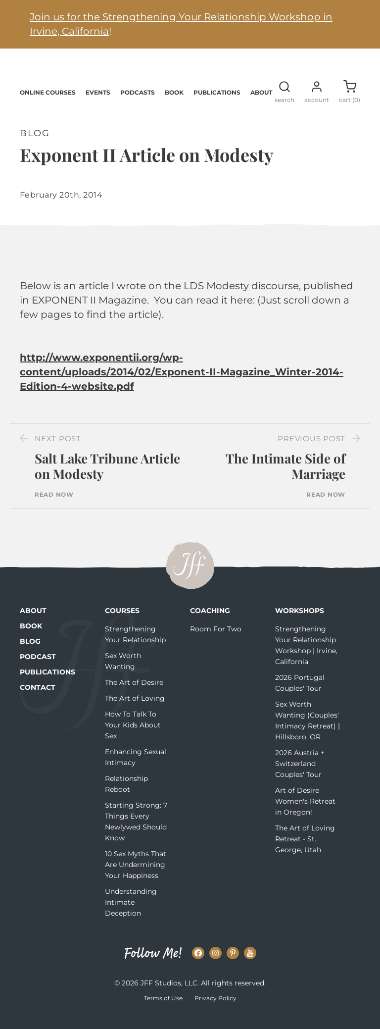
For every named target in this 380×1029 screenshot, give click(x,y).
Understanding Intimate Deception (131, 916)
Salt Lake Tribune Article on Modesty (107, 479)
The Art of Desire (134, 696)
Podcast (38, 670)
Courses (122, 624)
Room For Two (215, 642)
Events (98, 105)
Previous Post (311, 452)
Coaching (210, 624)
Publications (216, 105)
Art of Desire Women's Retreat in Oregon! (305, 815)
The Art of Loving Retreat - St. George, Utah (305, 852)
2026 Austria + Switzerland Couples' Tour (300, 777)
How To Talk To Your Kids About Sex (133, 738)
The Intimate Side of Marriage (285, 479)
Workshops (299, 624)
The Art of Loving (135, 712)
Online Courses (48, 105)
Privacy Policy (215, 1012)
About (261, 105)
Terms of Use (163, 1012)
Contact (37, 701)
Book (174, 105)
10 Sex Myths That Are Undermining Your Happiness (135, 878)
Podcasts (137, 105)
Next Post (58, 452)
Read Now (54, 508)
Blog (30, 655)
